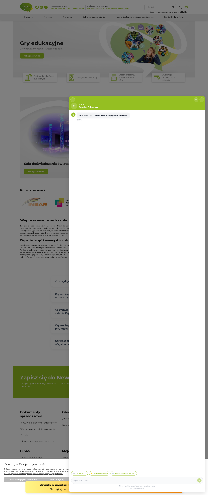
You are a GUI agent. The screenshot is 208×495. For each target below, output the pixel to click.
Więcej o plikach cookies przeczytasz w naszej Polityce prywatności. (33, 474)
